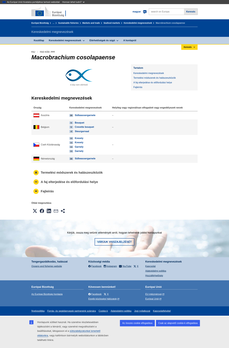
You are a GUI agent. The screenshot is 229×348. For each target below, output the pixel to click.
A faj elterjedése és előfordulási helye (152, 82)
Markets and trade (91, 23)
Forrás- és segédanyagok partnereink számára (71, 311)
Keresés (190, 11)
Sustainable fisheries (68, 23)
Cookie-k (103, 311)
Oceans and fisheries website (46, 266)
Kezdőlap (39, 40)
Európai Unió (152, 299)
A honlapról (129, 40)
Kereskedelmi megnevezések (138, 23)
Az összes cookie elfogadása (137, 323)
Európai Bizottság (40, 23)
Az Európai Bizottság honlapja (47, 294)
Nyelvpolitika (38, 311)
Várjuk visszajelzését (114, 241)
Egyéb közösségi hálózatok (102, 299)
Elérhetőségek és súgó (102, 40)
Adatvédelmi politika (155, 271)
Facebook (95, 294)
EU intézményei (153, 294)
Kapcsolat (150, 266)
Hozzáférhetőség (154, 275)
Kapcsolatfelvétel (162, 311)
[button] (35, 211)
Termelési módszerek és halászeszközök (154, 78)
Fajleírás (137, 87)
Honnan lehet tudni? (73, 2)
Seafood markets (112, 23)
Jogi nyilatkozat (142, 311)
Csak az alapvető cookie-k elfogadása (178, 323)
